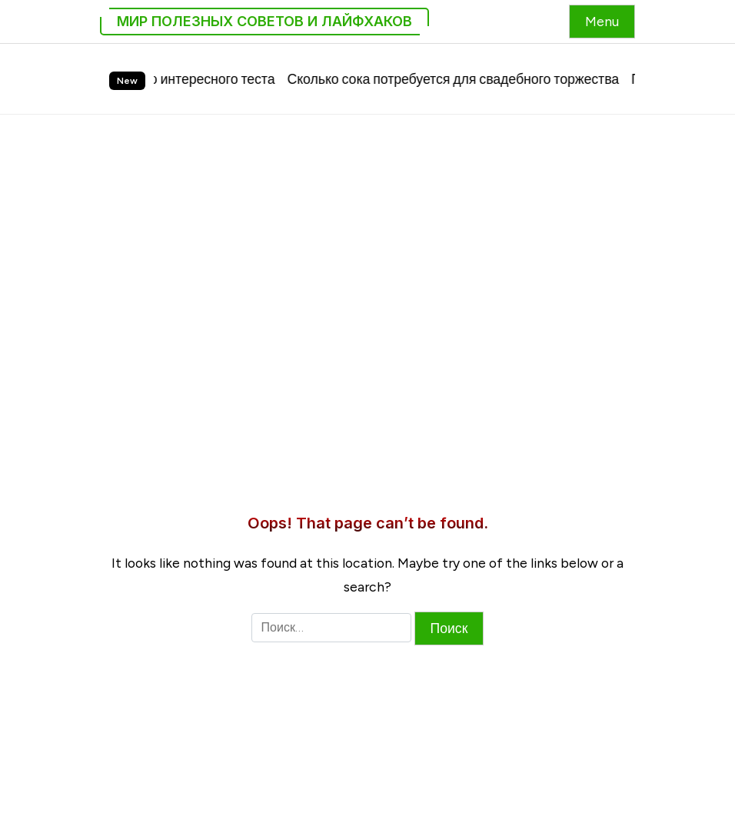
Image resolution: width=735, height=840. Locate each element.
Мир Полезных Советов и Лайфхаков (264, 21)
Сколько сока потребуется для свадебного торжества (460, 79)
